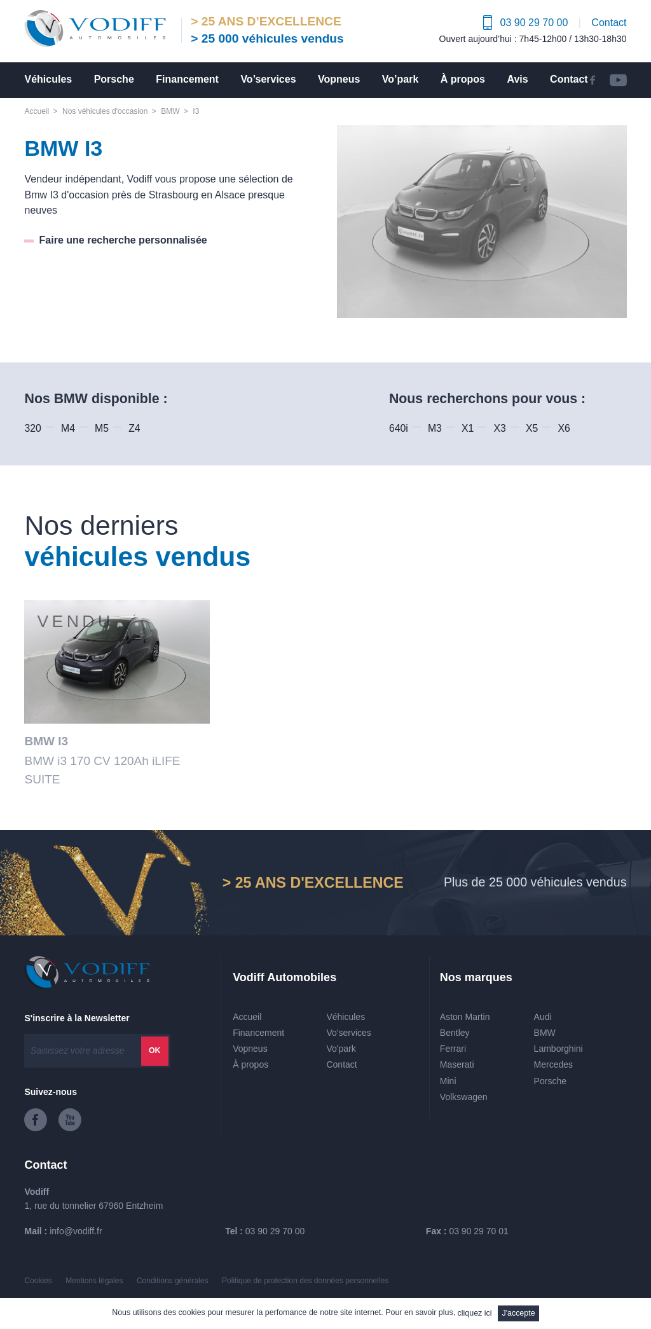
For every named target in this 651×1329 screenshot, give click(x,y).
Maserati (457, 1064)
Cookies (37, 1280)
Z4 (134, 428)
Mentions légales (94, 1280)
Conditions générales (173, 1280)
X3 (500, 428)
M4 (68, 428)
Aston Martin (465, 1017)
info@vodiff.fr (76, 1231)
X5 (532, 428)
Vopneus (339, 79)
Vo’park (400, 79)
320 (32, 428)
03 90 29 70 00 (275, 1231)
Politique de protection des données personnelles (305, 1280)
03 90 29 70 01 (478, 1231)
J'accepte (518, 1313)
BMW (170, 111)
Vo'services (348, 1033)
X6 (564, 428)
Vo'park (340, 1048)
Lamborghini (558, 1048)
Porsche (114, 79)
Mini (448, 1081)
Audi (543, 1017)
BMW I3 (46, 741)
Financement (187, 79)
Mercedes (553, 1064)
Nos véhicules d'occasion (104, 111)
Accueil (36, 111)
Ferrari (453, 1048)
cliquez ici (475, 1313)
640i (398, 428)
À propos (463, 79)
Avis (517, 79)
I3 (196, 111)
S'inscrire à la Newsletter (76, 1018)
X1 (468, 428)
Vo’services (268, 79)
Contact (608, 23)
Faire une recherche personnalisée (123, 240)
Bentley (455, 1033)
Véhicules (48, 79)
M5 (102, 428)
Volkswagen (464, 1097)
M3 (435, 428)
